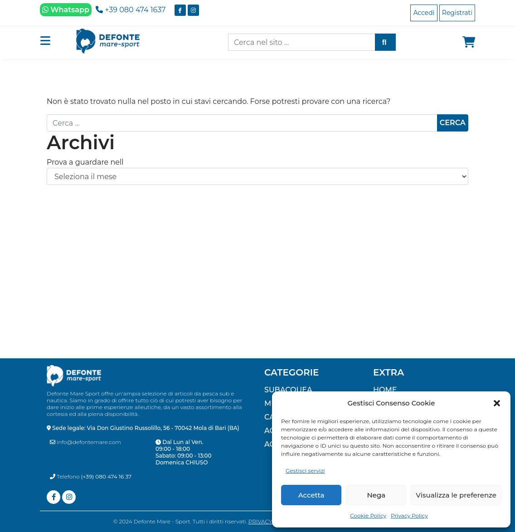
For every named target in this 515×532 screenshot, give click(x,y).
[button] (496, 403)
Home (385, 390)
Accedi (423, 13)
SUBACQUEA (288, 390)
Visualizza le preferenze (456, 495)
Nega (376, 495)
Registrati (457, 13)
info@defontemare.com (85, 442)
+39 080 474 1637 (130, 9)
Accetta (311, 495)
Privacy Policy (409, 515)
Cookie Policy (368, 515)
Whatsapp (65, 9)
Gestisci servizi (305, 470)
